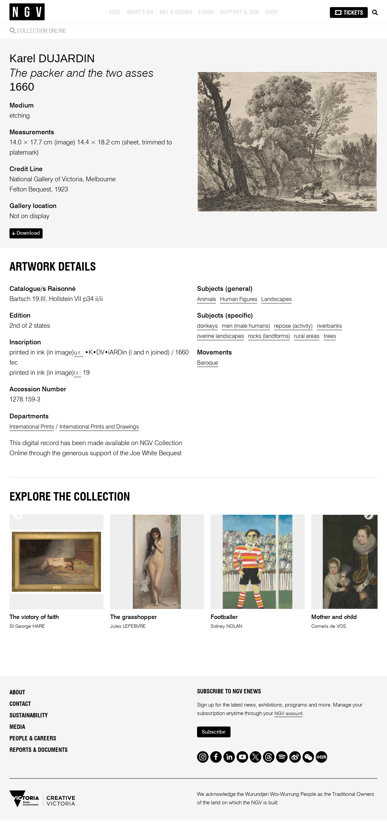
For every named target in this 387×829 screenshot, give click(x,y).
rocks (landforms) (279, 337)
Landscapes (288, 300)
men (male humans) (252, 327)
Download (28, 234)
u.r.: (79, 354)
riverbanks (348, 327)
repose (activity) (307, 327)
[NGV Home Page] (27, 12)
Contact (20, 712)
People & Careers (32, 747)
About (17, 701)
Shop (272, 12)
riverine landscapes (223, 337)
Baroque (209, 364)
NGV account (289, 722)
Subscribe (215, 741)
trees (349, 337)
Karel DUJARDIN (52, 58)
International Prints (35, 428)
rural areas (323, 337)
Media (17, 735)
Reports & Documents (38, 758)
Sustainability (28, 724)
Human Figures (245, 300)
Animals (208, 300)
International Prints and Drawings (111, 428)
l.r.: (78, 374)
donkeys (208, 327)
